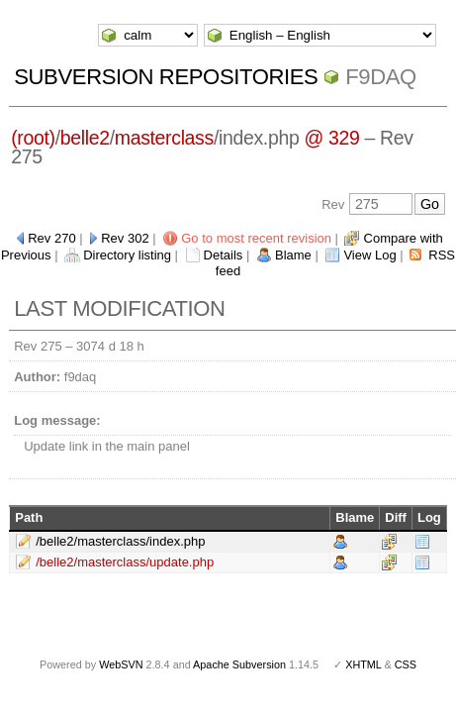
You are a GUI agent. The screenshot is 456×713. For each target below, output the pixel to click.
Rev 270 (51, 238)
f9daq (380, 76)
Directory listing (127, 255)
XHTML (363, 664)
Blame (293, 255)
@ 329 (331, 138)
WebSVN (120, 664)
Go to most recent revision (256, 238)
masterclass (164, 138)
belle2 (85, 138)
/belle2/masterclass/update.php (125, 562)
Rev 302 (124, 238)
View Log (369, 255)
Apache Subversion (239, 664)
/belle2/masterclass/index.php (120, 541)
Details (223, 255)
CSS (405, 664)
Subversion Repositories (166, 76)
